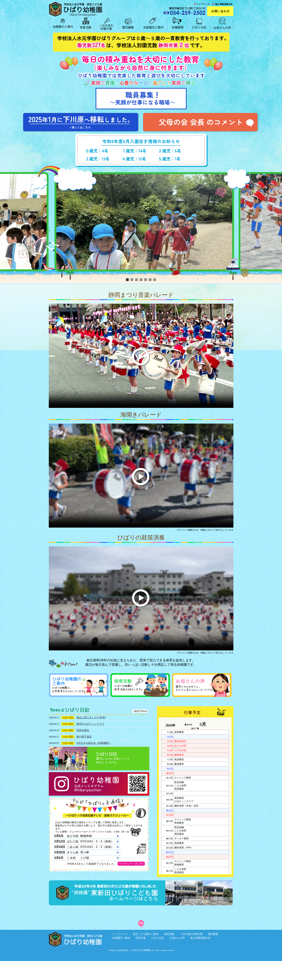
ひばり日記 (157, 937)
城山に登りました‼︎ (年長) (91, 717)
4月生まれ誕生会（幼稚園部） (93, 742)
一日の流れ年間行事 (191, 934)
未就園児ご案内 (121, 937)
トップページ (120, 934)
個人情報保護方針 (200, 937)
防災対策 (141, 937)
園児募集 (213, 934)
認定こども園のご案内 (146, 934)
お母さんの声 (177, 937)
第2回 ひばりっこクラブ (90, 723)
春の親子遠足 (84, 736)
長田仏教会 (82, 730)
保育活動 (169, 934)
